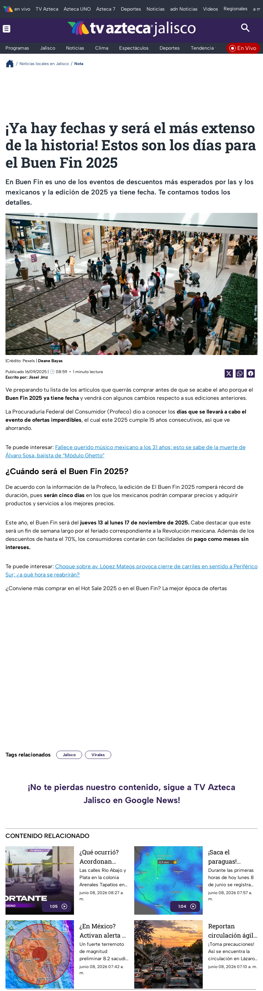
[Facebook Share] (251, 373)
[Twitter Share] (229, 373)
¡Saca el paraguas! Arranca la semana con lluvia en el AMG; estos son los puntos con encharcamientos (233, 856)
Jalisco (69, 754)
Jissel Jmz (38, 377)
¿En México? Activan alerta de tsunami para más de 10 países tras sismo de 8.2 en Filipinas (104, 930)
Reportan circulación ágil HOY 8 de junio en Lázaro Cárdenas (230, 930)
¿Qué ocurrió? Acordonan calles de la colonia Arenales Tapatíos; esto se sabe (103, 856)
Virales (98, 754)
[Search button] (245, 29)
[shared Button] (240, 373)
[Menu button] (18, 29)
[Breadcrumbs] (12, 63)
